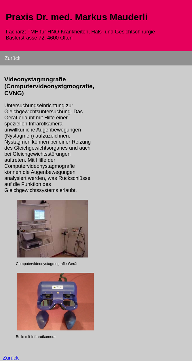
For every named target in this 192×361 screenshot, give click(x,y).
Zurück (12, 58)
